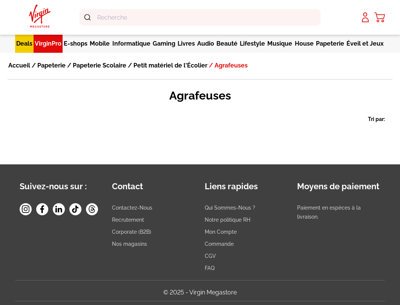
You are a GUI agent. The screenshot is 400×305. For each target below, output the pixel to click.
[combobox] (200, 17)
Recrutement (128, 220)
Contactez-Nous (132, 208)
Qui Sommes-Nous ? (230, 208)
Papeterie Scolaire (98, 65)
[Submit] (88, 17)
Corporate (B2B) (131, 232)
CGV (210, 256)
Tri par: (376, 119)
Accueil (19, 65)
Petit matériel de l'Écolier (169, 65)
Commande (219, 244)
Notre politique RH (227, 220)
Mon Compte (221, 232)
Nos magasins (129, 244)
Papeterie (51, 65)
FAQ (210, 268)
